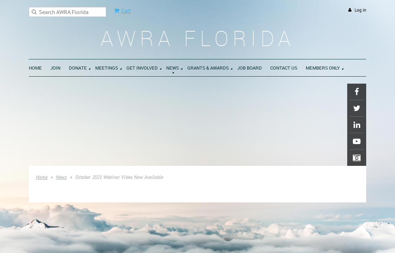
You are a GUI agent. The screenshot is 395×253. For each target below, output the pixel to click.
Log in (360, 10)
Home (41, 177)
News (61, 177)
